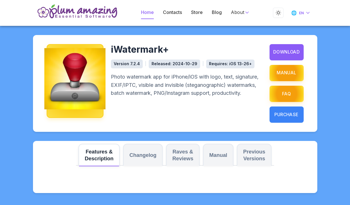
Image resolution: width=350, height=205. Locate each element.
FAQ (286, 93)
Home (149, 12)
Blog (215, 12)
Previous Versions (254, 155)
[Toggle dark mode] (277, 12)
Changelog (142, 155)
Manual (286, 72)
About (237, 12)
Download (286, 52)
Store (196, 12)
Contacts (173, 12)
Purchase (286, 114)
